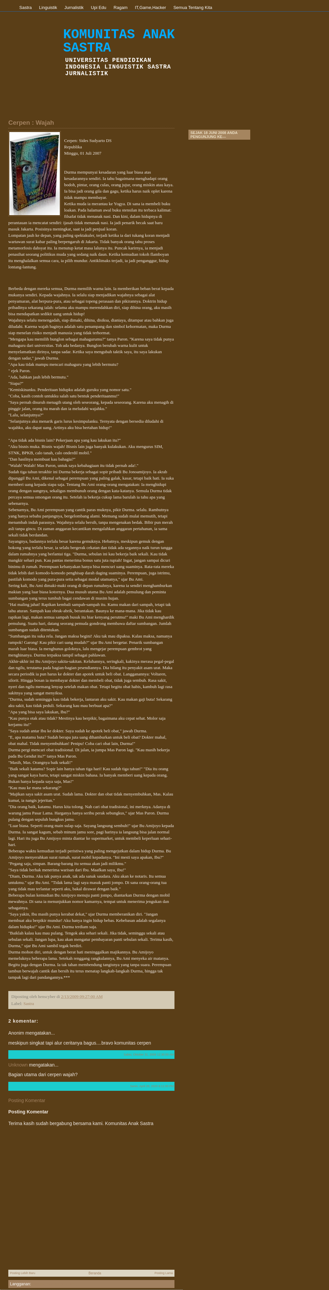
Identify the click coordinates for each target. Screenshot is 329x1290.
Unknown (18, 1065)
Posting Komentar (26, 1100)
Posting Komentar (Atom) (54, 1284)
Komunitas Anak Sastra (119, 41)
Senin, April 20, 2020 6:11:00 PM (152, 1086)
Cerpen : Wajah (31, 122)
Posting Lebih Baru (22, 1273)
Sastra (28, 1003)
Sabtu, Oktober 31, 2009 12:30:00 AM (149, 1054)
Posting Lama (164, 1273)
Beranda (95, 1273)
